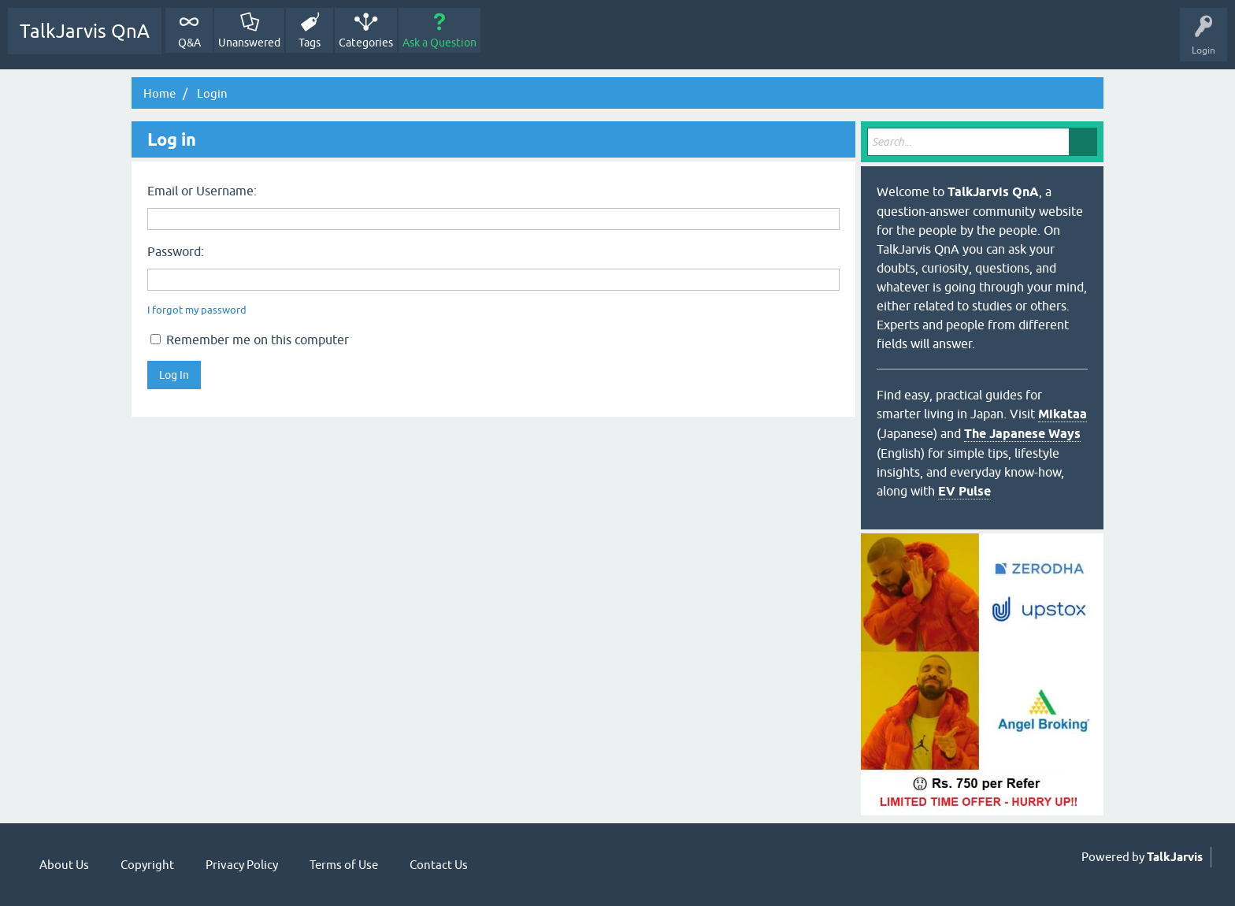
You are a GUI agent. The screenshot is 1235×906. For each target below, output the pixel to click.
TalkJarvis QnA (85, 31)
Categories (366, 42)
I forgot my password (197, 310)
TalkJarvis (1175, 857)
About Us (64, 864)
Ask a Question (439, 42)
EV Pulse (964, 491)
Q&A (189, 42)
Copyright (147, 864)
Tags (310, 42)
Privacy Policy (242, 864)
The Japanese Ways (1022, 433)
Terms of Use (344, 864)
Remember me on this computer (249, 339)
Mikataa (1062, 414)
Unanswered (249, 42)
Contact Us (439, 864)
